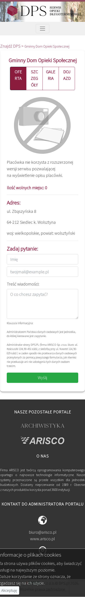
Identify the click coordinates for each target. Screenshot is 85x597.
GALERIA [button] (50, 75)
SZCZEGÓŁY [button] (34, 78)
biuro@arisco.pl (42, 532)
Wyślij (42, 377)
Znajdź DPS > (12, 46)
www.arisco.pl (42, 538)
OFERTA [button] (18, 75)
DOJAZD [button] (67, 75)
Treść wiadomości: (23, 284)
